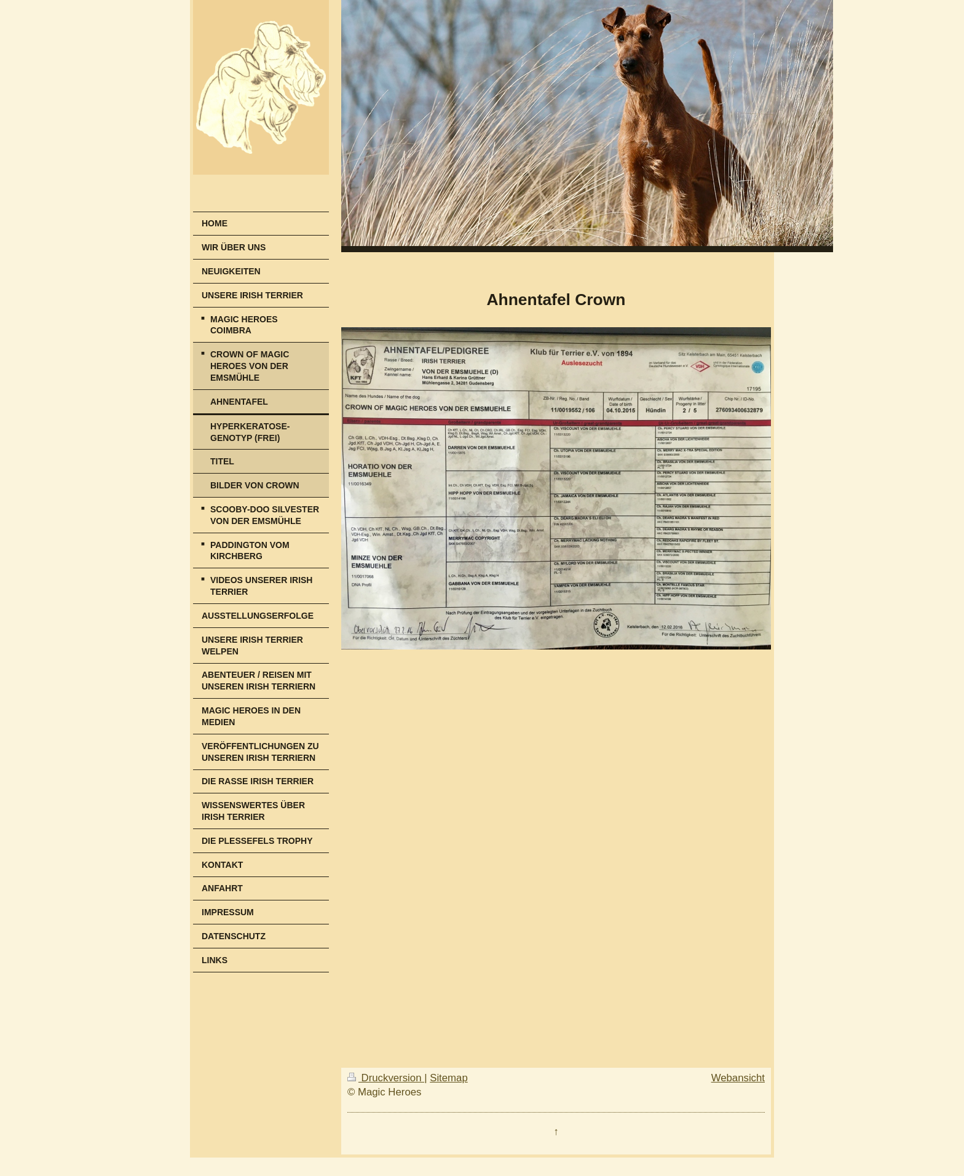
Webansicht (738, 1078)
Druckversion (385, 1078)
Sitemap (449, 1078)
